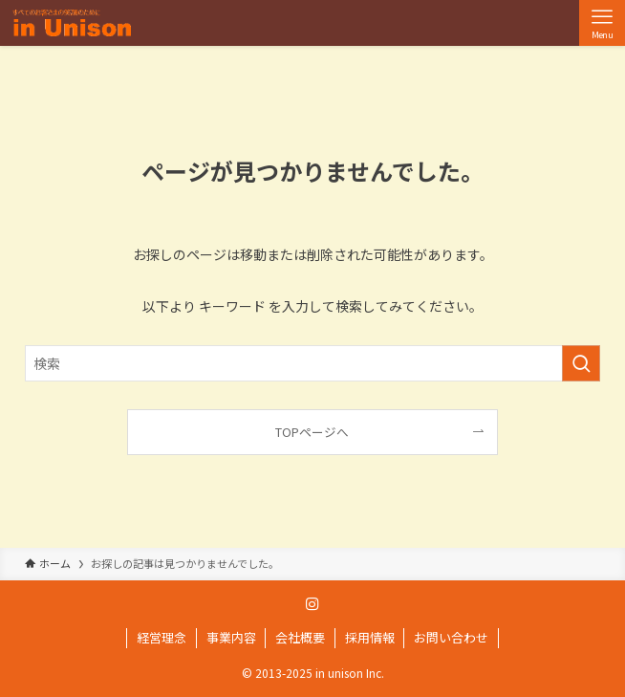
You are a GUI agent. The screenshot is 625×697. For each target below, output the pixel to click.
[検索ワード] (312, 363)
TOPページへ (312, 432)
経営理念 (161, 637)
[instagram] (312, 604)
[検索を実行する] (581, 363)
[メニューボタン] (602, 23)
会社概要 (300, 637)
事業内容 (231, 637)
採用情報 (370, 637)
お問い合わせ (451, 637)
